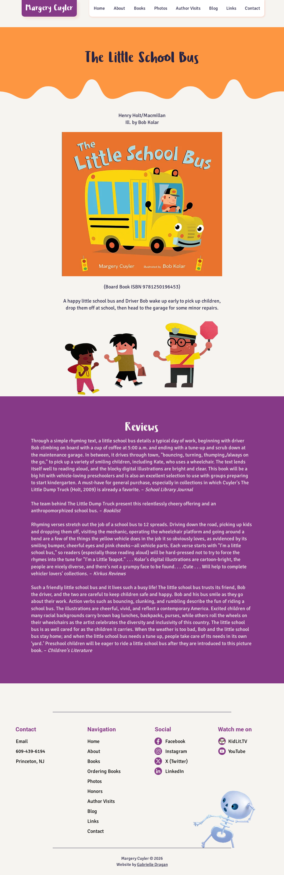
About (93, 751)
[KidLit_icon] (222, 741)
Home (93, 741)
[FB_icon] (158, 741)
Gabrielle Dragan (152, 864)
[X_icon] (158, 761)
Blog (92, 811)
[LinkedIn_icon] (158, 771)
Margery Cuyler (49, 9)
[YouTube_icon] (222, 751)
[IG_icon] (158, 751)
